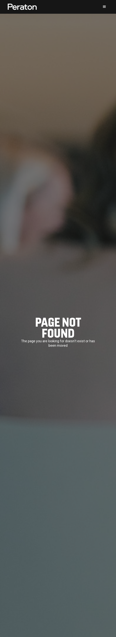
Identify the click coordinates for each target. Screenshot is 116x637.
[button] (104, 7)
